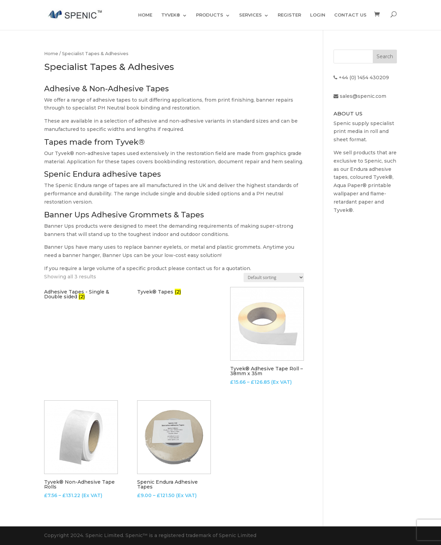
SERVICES (250, 15)
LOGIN (317, 15)
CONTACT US (350, 15)
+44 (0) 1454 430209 (364, 77)
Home (51, 53)
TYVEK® (170, 15)
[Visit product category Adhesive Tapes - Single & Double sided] (81, 294)
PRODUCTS (209, 15)
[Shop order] (274, 277)
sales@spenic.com (363, 96)
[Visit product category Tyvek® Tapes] (174, 292)
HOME (145, 15)
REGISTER (289, 15)
